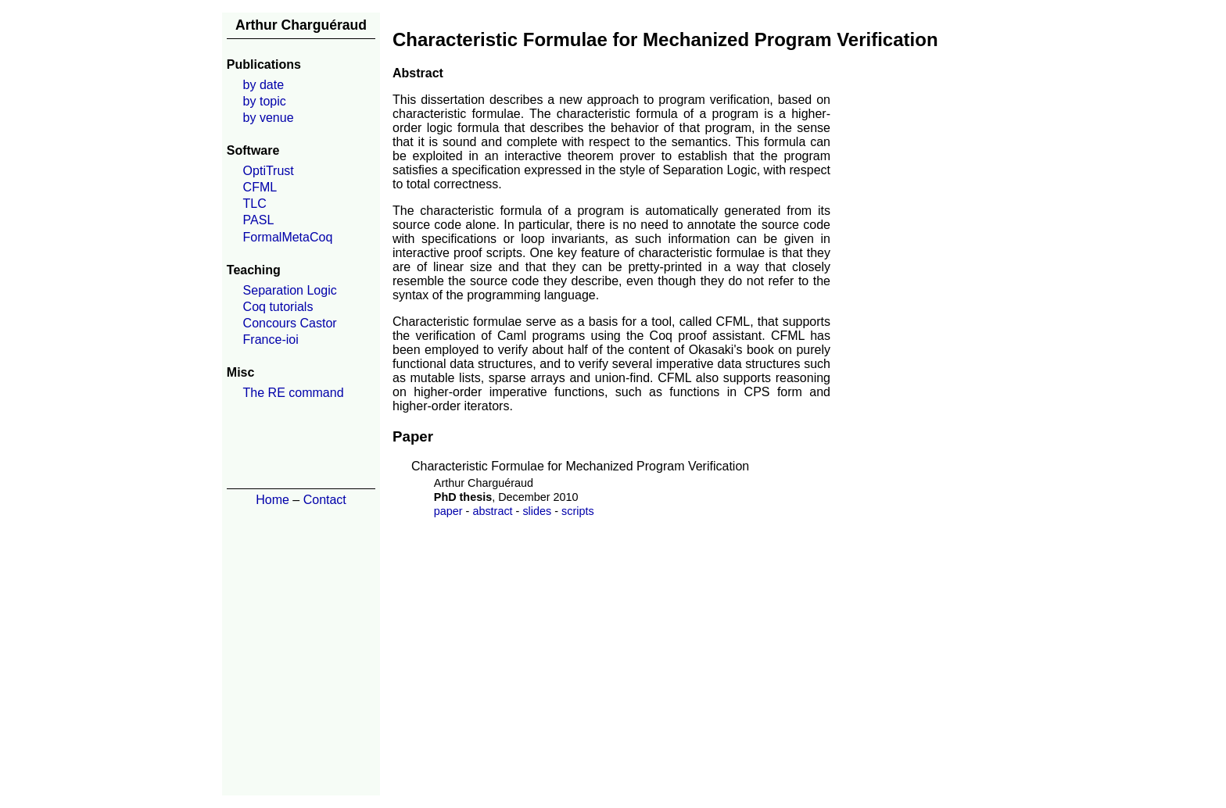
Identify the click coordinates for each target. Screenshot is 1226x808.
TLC (255, 203)
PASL (258, 220)
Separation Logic (290, 290)
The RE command (293, 392)
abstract (492, 511)
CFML (260, 187)
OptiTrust (268, 170)
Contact (324, 499)
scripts (577, 511)
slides (536, 511)
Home (272, 499)
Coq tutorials (278, 306)
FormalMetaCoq (288, 237)
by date (263, 84)
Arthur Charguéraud (301, 25)
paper (448, 511)
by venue (268, 117)
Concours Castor (290, 323)
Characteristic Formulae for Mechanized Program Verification (580, 466)
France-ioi (271, 339)
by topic (264, 101)
